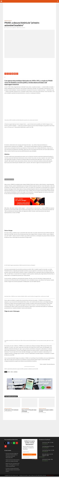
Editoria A (15, 27)
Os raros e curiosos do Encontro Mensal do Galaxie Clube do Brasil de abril (12, 471)
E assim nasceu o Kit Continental (12, 410)
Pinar (12, 371)
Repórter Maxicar (8, 20)
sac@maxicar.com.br (50, 476)
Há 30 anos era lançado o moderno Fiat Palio (45, 410)
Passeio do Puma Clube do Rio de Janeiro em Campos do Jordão (12, 461)
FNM (9, 371)
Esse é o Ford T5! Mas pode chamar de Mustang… (28, 410)
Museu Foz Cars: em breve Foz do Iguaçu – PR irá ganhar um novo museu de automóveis (12, 466)
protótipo (15, 371)
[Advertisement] (29, 12)
